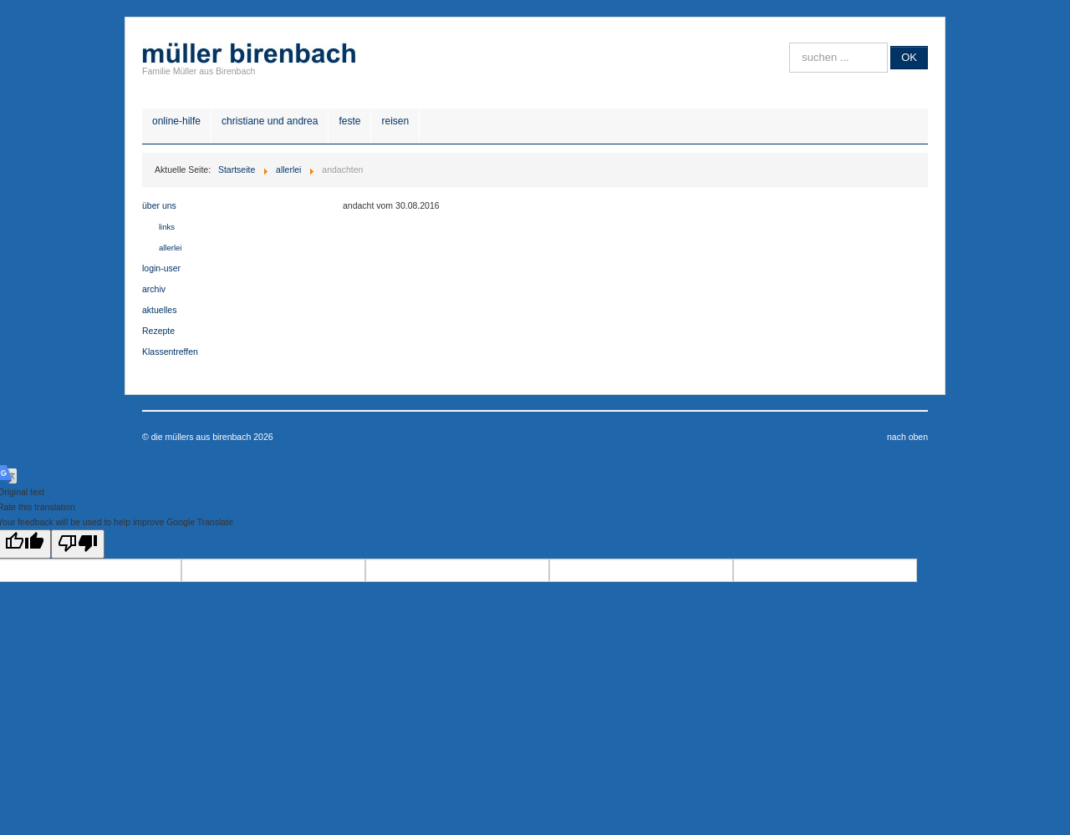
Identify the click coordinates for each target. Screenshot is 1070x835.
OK (909, 57)
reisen (395, 121)
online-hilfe (176, 121)
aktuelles (159, 310)
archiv (154, 289)
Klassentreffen (170, 352)
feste (349, 121)
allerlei (170, 247)
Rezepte (158, 331)
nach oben (907, 437)
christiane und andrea (270, 121)
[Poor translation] (77, 544)
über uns (159, 205)
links (167, 226)
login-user (161, 268)
